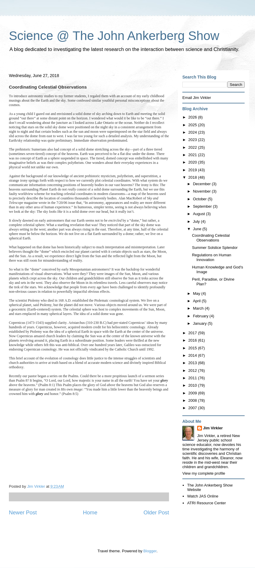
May (197, 293)
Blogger (150, 551)
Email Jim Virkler (196, 97)
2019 (193, 170)
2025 (193, 125)
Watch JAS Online (202, 496)
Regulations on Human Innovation (211, 257)
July (197, 221)
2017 (193, 333)
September (203, 206)
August (199, 214)
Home (90, 513)
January (200, 323)
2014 (193, 355)
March (199, 308)
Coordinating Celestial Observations (211, 237)
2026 (193, 117)
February (201, 316)
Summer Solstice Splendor (215, 247)
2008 (193, 400)
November (202, 191)
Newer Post (23, 513)
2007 (193, 408)
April (197, 301)
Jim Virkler (213, 428)
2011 (193, 378)
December (202, 184)
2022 (193, 147)
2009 (193, 393)
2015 (193, 348)
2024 (193, 132)
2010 (193, 385)
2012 (193, 370)
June (198, 229)
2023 (193, 139)
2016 (193, 340)
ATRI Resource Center (206, 503)
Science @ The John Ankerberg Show (114, 36)
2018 (193, 177)
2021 (193, 155)
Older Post (156, 513)
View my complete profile (203, 473)
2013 (193, 363)
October (200, 199)
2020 (193, 162)
